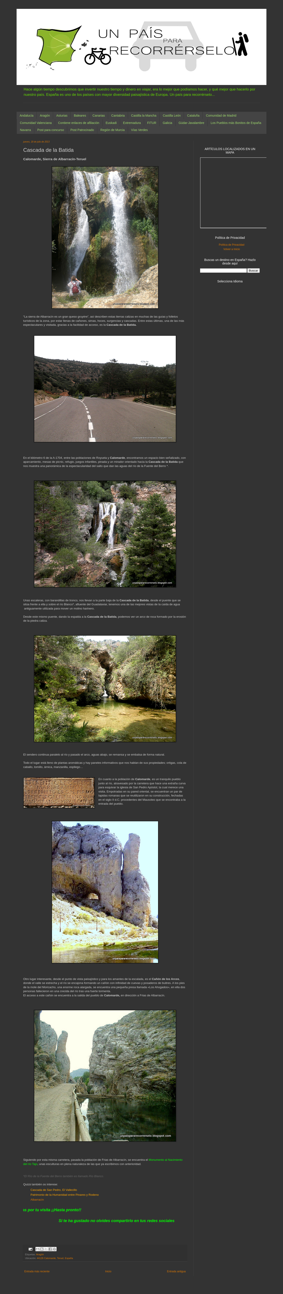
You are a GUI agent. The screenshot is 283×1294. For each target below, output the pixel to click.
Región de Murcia (112, 130)
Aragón (45, 115)
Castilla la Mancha (143, 115)
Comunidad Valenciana (36, 123)
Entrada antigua (176, 1271)
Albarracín (37, 1199)
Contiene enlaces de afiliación (78, 123)
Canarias (98, 115)
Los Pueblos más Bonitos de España (236, 123)
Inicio (108, 1271)
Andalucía (26, 115)
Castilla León (172, 115)
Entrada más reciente (37, 1271)
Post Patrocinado (82, 130)
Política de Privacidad (231, 244)
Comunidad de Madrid (221, 115)
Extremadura (132, 123)
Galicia (167, 123)
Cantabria (118, 115)
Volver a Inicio (231, 249)
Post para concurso (50, 130)
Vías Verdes (139, 130)
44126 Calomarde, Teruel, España (55, 1258)
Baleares (80, 115)
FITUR (151, 123)
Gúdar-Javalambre (191, 123)
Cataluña (193, 115)
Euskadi (111, 123)
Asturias (61, 115)
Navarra (25, 130)
